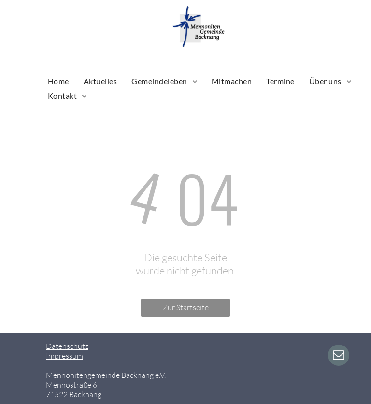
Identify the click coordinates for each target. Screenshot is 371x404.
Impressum (64, 356)
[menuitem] (58, 81)
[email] (338, 356)
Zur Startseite (186, 307)
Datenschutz (67, 346)
